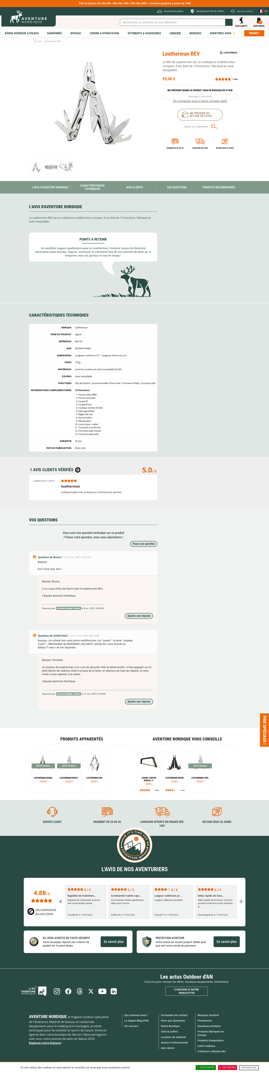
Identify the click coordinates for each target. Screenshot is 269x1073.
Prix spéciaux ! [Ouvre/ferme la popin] (264, 730)
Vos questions (177, 187)
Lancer (229, 22)
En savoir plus (114, 941)
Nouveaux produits (209, 1026)
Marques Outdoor (208, 1015)
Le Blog (35, 991)
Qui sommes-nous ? (136, 1015)
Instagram (56, 991)
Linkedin (114, 991)
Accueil (37, 41)
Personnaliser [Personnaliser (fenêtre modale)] (248, 1068)
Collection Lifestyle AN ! (212, 1051)
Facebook (68, 991)
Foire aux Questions (173, 1020)
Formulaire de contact (174, 1015)
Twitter (91, 991)
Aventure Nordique (48, 1016)
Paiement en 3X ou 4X (175, 148)
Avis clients (167, 1048)
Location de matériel (173, 1037)
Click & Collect (169, 1031)
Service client (52, 821)
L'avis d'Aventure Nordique (50, 187)
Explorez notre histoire (45, 1043)
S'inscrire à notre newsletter (186, 991)
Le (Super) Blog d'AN (136, 1020)
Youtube (102, 991)
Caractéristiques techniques (92, 187)
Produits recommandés (219, 187)
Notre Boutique (170, 1026)
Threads (79, 991)
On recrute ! (131, 1026)
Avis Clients (134, 187)
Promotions (205, 1020)
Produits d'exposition (211, 1040)
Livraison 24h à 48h (200, 148)
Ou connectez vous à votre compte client (200, 101)
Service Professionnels (174, 1042)
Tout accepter (206, 1068)
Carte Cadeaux (206, 1046)
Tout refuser (227, 1068)
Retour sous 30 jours (225, 148)
